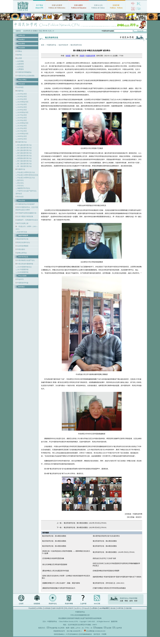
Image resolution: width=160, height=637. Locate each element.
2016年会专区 (22, 118)
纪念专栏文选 (22, 232)
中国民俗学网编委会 (24, 72)
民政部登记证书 (59, 631)
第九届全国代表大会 (24, 145)
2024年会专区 (22, 96)
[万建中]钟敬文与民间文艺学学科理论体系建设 (109, 588)
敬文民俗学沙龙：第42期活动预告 (105, 541)
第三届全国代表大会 (24, 161)
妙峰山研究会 (22, 253)
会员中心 (78, 608)
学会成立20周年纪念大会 (26, 172)
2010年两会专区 (22, 134)
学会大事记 (22, 80)
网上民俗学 (69, 608)
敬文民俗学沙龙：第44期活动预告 (54, 536)
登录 (135, 601)
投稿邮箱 (99, 628)
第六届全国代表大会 (24, 153)
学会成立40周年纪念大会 (26, 178)
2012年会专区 (22, 128)
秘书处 (19, 55)
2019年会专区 (22, 110)
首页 (42, 45)
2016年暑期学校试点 (24, 267)
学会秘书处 (54, 628)
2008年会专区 (22, 139)
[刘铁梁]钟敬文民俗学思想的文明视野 (106, 571)
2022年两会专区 (22, 102)
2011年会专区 (22, 131)
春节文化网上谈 (22, 223)
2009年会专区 (22, 136)
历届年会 (20, 91)
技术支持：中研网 (100, 634)
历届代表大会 (22, 142)
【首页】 (18, 31)
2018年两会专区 (22, 112)
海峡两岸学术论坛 (23, 188)
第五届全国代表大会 (24, 156)
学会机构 (21, 48)
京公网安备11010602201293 (95, 631)
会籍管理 (20, 64)
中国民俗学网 (90, 56)
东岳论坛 (20, 186)
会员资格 (20, 61)
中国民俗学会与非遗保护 (26, 204)
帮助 (126, 601)
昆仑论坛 (20, 183)
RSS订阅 (97, 604)
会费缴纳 (20, 69)
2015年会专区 (22, 120)
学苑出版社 (21, 249)
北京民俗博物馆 (22, 246)
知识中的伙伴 (63, 45)
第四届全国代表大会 (24, 158)
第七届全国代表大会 (24, 150)
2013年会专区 (22, 126)
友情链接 (47, 608)
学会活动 (21, 201)
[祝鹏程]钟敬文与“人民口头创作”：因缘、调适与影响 (61, 583)
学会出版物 (22, 276)
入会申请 (83, 604)
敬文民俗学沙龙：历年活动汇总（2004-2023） (109, 583)
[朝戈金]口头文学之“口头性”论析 (104, 558)
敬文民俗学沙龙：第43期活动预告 (54, 541)
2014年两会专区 (22, 123)
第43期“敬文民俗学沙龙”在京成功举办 (106, 536)
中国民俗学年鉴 (22, 283)
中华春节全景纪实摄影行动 (26, 213)
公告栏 (21, 604)
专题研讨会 (21, 169)
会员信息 (20, 66)
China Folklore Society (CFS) (68, 621)
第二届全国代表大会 (24, 164)
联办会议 (20, 197)
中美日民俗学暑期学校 (25, 264)
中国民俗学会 (51, 45)
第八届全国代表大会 (24, 148)
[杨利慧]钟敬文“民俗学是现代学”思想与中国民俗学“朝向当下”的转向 (117, 577)
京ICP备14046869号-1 (74, 631)
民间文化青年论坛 (23, 242)
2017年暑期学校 (22, 269)
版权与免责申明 (58, 608)
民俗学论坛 (53, 604)
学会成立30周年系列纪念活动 (27, 175)
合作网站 (39, 608)
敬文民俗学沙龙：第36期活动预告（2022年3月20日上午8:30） (85, 527)
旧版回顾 (128, 608)
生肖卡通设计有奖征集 (25, 216)
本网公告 (21, 35)
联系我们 (21, 287)
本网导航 (120, 608)
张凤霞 (68, 56)
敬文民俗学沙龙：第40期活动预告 (105, 546)
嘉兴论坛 (20, 180)
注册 (121, 601)
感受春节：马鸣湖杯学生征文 (27, 220)
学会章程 (21, 44)
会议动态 (20, 87)
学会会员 (86, 608)
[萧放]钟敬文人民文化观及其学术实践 (55, 571)
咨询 (131, 601)
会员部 (19, 58)
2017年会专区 (22, 115)
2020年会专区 (22, 107)
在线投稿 (37, 604)
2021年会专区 (22, 104)
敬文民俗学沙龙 (22, 239)
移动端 (113, 608)
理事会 (19, 51)
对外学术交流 (23, 257)
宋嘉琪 (82, 56)
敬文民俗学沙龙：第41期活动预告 (54, 546)
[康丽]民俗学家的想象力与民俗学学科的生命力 (58, 588)
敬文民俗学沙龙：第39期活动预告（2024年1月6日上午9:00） (114, 552)
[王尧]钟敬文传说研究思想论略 (53, 558)
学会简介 (21, 39)
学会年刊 (20, 279)
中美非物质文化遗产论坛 (26, 260)
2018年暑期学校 (22, 272)
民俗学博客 (69, 604)
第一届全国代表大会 (24, 166)
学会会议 (21, 84)
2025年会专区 (22, 94)
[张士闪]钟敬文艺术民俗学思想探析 (54, 564)
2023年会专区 (22, 99)
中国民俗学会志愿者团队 (26, 76)
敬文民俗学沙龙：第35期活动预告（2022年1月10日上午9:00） (85, 523)
